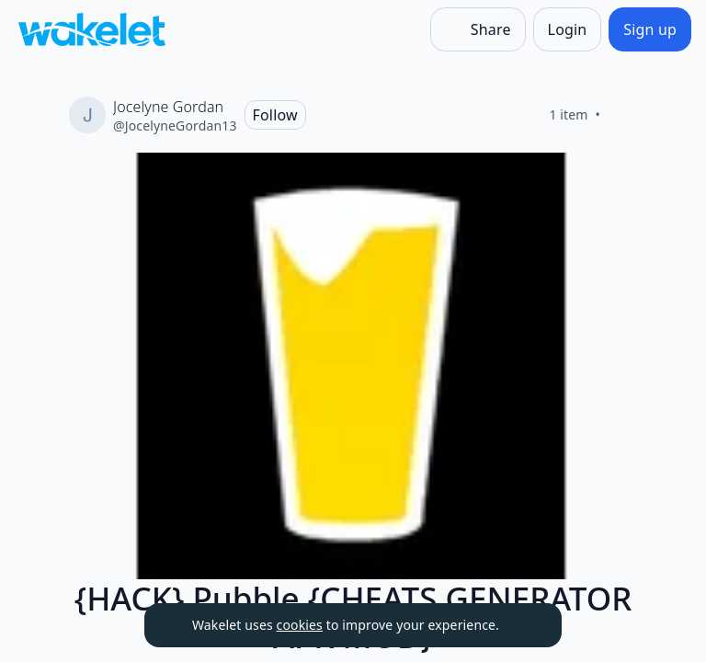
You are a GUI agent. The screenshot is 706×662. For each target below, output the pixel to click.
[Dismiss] (525, 625)
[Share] (478, 29)
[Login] (567, 29)
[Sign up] (650, 29)
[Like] (622, 115)
